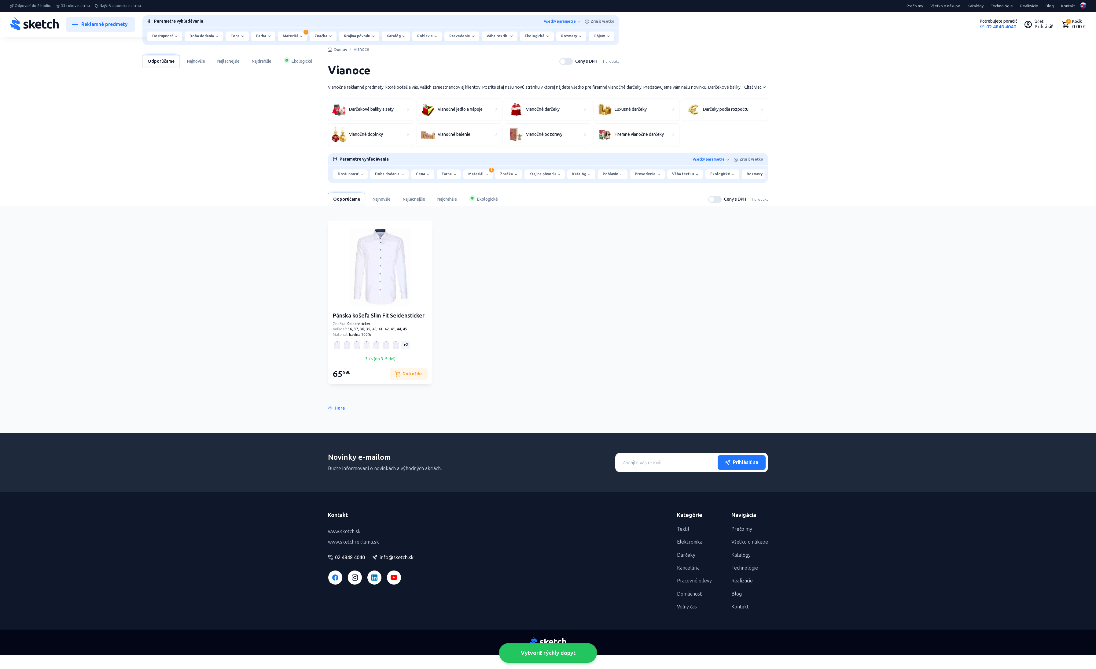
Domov (340, 49)
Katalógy (976, 6)
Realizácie (1029, 6)
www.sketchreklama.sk (353, 542)
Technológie (1002, 6)
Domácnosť (689, 594)
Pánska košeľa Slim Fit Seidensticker (379, 315)
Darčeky (686, 555)
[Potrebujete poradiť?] (998, 24)
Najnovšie (196, 61)
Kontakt (1068, 6)
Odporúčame (161, 61)
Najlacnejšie (228, 61)
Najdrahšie (261, 61)
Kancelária (688, 568)
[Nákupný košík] (1073, 24)
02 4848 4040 (346, 557)
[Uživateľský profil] (1038, 24)
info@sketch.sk (393, 557)
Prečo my (915, 6)
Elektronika (689, 542)
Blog (1050, 6)
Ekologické (298, 60)
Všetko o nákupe (945, 6)
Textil (683, 529)
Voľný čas (687, 607)
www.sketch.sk (344, 531)
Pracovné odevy (694, 581)
